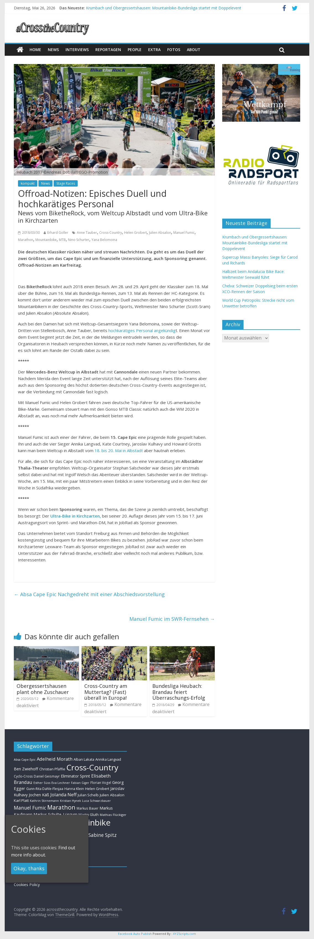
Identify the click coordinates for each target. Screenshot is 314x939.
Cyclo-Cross (23, 776)
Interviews (77, 49)
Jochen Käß (39, 794)
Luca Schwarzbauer (96, 801)
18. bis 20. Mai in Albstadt (119, 450)
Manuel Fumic (184, 232)
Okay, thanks (29, 868)
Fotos (173, 49)
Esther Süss (41, 783)
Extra (154, 49)
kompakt (28, 183)
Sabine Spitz (102, 835)
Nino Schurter (78, 239)
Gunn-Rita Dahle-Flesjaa (44, 788)
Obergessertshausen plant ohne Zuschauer (43, 689)
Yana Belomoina (104, 239)
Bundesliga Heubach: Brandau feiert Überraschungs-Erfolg (178, 692)
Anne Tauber (87, 232)
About (193, 49)
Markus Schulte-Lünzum (55, 814)
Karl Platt (21, 800)
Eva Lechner (60, 783)
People (135, 49)
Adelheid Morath (54, 759)
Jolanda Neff (63, 794)
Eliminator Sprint (75, 776)
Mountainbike (46, 239)
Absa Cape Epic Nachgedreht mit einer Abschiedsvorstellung (89, 594)
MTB (62, 239)
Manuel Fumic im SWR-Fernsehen (172, 619)
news (53, 49)
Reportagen (108, 49)
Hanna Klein (74, 788)
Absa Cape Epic (25, 759)
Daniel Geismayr (47, 776)
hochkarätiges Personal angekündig (142, 330)
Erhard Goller (57, 232)
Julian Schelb (88, 795)
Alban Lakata (84, 759)
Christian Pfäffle (52, 769)
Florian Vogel (100, 782)
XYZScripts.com (184, 934)
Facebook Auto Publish (135, 934)
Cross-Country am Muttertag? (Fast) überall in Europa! (105, 692)
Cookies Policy (27, 884)
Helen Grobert (135, 232)
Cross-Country (110, 232)
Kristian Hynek (70, 801)
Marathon (25, 239)
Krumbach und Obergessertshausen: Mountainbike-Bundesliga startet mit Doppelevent (163, 7)
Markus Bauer (87, 808)
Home (35, 49)
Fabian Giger (80, 783)
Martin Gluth (88, 814)
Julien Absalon (160, 232)
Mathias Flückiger (113, 815)
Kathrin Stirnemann (44, 801)
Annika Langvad (108, 759)
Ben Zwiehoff (26, 768)
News (45, 183)
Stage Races (65, 183)
